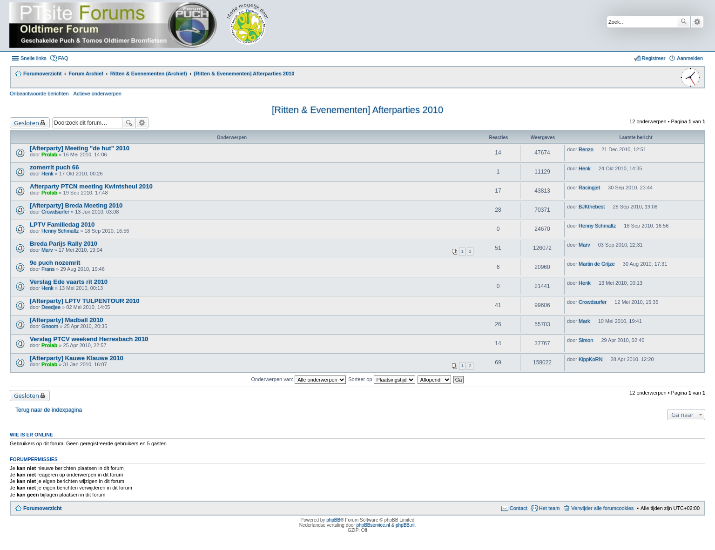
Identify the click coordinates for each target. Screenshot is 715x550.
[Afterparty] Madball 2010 (66, 319)
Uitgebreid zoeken (697, 21)
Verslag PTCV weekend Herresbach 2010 (89, 338)
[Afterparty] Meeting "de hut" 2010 (79, 148)
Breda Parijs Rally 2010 (63, 243)
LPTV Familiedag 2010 (62, 224)
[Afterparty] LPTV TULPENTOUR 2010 (85, 300)
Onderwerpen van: (298, 379)
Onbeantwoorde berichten (39, 93)
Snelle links (33, 58)
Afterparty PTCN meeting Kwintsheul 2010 (91, 186)
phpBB (333, 520)
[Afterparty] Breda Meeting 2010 (76, 205)
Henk (47, 173)
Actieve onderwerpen (97, 93)
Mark (584, 321)
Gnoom (49, 326)
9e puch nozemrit (55, 262)
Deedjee (51, 307)
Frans (47, 269)
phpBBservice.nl (373, 525)
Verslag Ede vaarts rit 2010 (69, 281)
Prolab (49, 154)
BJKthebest (592, 206)
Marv (47, 250)
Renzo (586, 149)
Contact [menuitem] (518, 508)
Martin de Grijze (597, 264)
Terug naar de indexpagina (48, 410)
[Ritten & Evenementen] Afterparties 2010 (357, 110)
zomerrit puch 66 (54, 167)
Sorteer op (381, 379)
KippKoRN (590, 359)
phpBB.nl (405, 525)
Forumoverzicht (42, 508)
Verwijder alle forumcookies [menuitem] (602, 508)
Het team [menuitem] (549, 508)
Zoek (684, 21)
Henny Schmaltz (60, 231)
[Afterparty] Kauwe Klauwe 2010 (76, 358)
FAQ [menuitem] (63, 58)
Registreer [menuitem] (654, 58)
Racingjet (589, 187)
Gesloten (26, 123)
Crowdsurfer (55, 212)
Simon (586, 340)
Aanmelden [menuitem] (690, 58)
